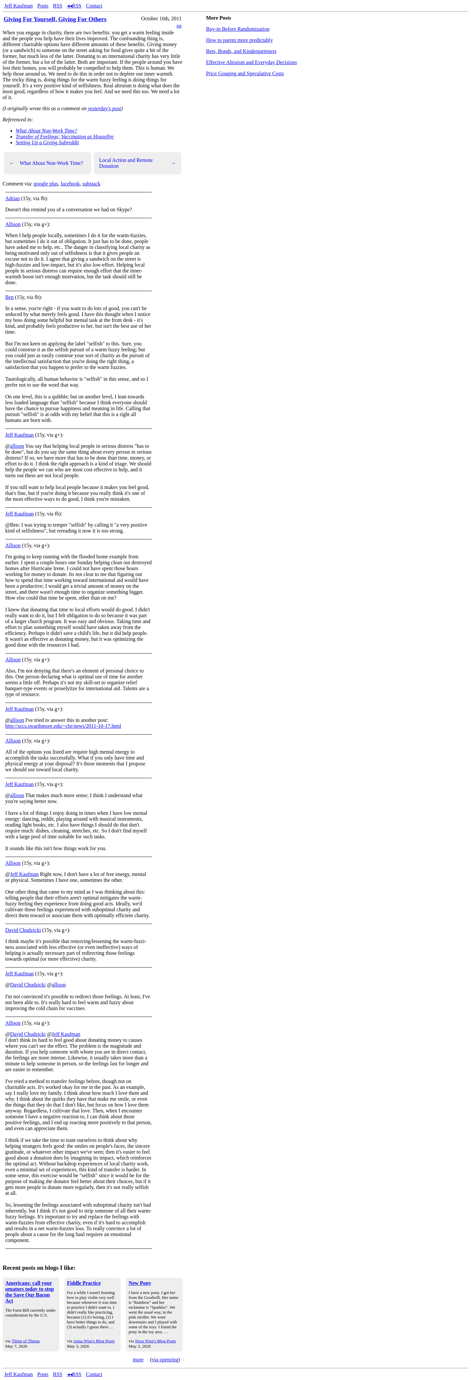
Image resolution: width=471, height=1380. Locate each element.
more (138, 1359)
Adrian (12, 198)
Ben (9, 297)
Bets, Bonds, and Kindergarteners (241, 51)
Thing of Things (25, 1340)
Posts (42, 6)
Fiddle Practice (84, 1283)
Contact (94, 6)
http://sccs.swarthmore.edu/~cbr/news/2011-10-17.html (63, 726)
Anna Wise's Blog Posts (94, 1340)
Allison (13, 224)
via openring (165, 1359)
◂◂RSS (74, 6)
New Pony (140, 1283)
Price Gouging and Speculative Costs (245, 73)
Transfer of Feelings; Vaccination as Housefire (64, 136)
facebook (70, 183)
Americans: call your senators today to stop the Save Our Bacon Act (29, 1291)
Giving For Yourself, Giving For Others (55, 19)
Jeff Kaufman (18, 6)
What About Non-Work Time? (46, 130)
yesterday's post (104, 108)
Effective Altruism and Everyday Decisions (251, 62)
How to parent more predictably (239, 40)
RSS (57, 6)
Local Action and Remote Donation (137, 163)
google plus (46, 183)
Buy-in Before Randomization (238, 29)
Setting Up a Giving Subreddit (47, 142)
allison (17, 446)
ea (179, 25)
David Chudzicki (23, 930)
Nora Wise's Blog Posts (155, 1340)
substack (91, 183)
